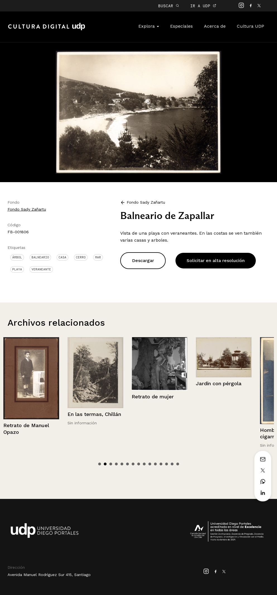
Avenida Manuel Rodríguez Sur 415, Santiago (49, 574)
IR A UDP (203, 5)
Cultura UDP (250, 26)
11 (155, 464)
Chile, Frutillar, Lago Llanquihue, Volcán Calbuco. (27, 387)
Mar (98, 257)
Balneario (40, 257)
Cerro (81, 257)
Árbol (17, 257)
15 (177, 464)
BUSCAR (168, 5)
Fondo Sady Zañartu (27, 209)
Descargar (143, 260)
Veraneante (41, 269)
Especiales (181, 26)
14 (172, 464)
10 (149, 464)
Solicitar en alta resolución (216, 260)
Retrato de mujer (217, 396)
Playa (17, 269)
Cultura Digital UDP (47, 30)
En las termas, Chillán (158, 414)
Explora (148, 26)
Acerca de (215, 26)
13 (166, 464)
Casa (62, 257)
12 (161, 464)
